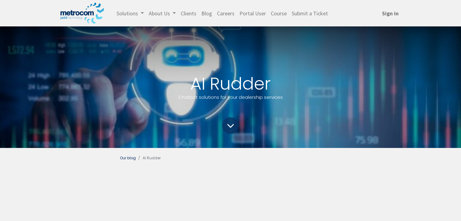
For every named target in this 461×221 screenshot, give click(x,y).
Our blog (128, 158)
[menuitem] (188, 13)
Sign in (390, 13)
